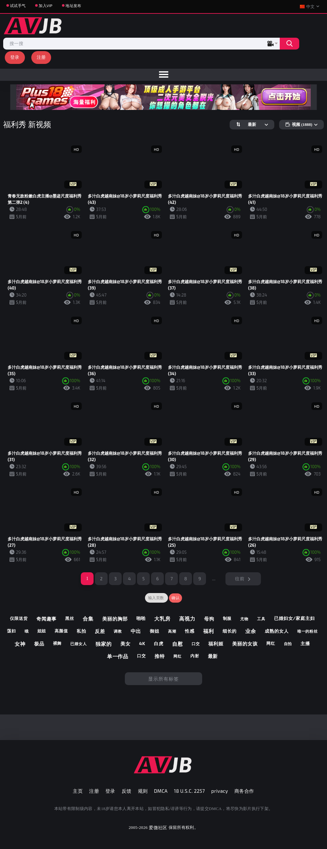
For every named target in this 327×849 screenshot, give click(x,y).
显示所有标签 (163, 679)
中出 (136, 631)
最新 (213, 656)
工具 (261, 618)
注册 (41, 57)
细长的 (230, 631)
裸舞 (57, 643)
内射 (194, 655)
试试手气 (18, 5)
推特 (160, 656)
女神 (20, 644)
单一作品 (118, 656)
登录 (14, 57)
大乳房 (162, 618)
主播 (305, 643)
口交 (196, 643)
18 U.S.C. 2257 (189, 791)
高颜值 (61, 630)
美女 (125, 643)
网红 (270, 643)
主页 (78, 791)
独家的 (103, 644)
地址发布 (73, 5)
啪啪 (141, 618)
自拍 (288, 643)
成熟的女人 (277, 631)
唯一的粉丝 (307, 631)
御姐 (154, 631)
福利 (208, 631)
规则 (143, 791)
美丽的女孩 (245, 643)
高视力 (187, 618)
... (214, 578)
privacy (219, 791)
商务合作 (244, 791)
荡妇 (11, 630)
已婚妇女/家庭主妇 (294, 618)
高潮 (172, 631)
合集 (88, 618)
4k (142, 643)
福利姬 (216, 643)
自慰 (177, 644)
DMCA (161, 791)
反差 (100, 631)
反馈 (127, 791)
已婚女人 (78, 643)
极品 (39, 643)
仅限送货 (19, 618)
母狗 (209, 618)
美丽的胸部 (115, 618)
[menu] (163, 75)
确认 (175, 598)
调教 (118, 631)
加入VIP (45, 5)
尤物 (244, 618)
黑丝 (69, 618)
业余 (250, 631)
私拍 (81, 631)
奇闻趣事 (46, 618)
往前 (239, 578)
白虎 (159, 643)
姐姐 (41, 630)
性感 (189, 631)
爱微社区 (158, 827)
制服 (227, 618)
